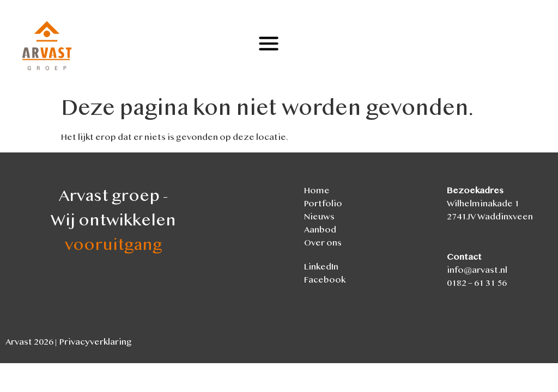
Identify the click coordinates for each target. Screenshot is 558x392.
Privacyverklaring (95, 342)
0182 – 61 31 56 (477, 284)
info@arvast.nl (477, 271)
